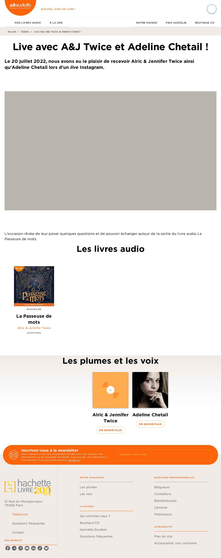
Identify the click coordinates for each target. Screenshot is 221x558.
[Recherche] (211, 9)
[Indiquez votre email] (160, 454)
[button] (110, 402)
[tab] (8, 22)
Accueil (12, 31)
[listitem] (8, 548)
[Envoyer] (207, 454)
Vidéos (25, 31)
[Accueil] (20, 9)
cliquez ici (74, 460)
